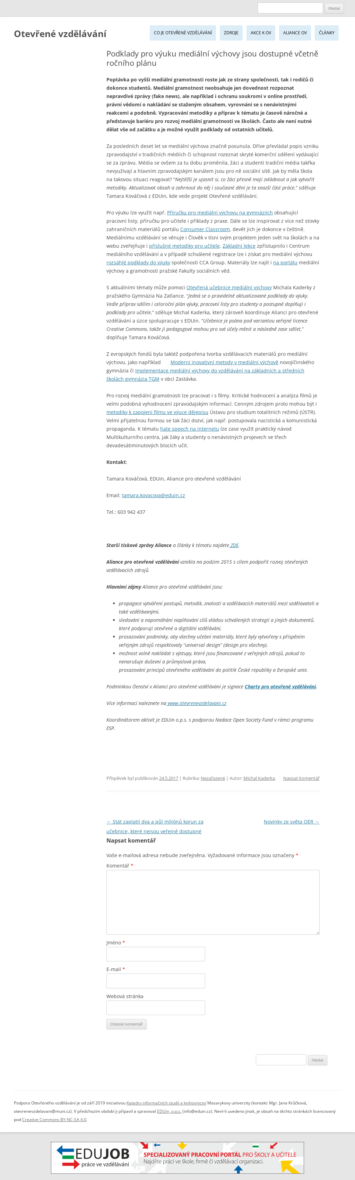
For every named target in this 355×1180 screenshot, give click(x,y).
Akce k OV (261, 33)
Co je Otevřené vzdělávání (183, 33)
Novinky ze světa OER (292, 821)
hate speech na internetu (189, 428)
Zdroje (231, 33)
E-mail (115, 969)
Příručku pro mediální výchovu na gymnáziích (220, 212)
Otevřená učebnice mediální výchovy (229, 287)
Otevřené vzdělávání (60, 33)
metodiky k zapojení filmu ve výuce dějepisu (157, 412)
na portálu (285, 262)
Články (327, 33)
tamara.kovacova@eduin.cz (153, 495)
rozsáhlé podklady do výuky (138, 262)
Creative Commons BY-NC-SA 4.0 (54, 1119)
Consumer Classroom (205, 229)
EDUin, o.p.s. (169, 1111)
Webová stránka (125, 996)
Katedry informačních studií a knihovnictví (166, 1103)
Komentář (119, 865)
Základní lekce (239, 246)
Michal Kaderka (259, 778)
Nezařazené (213, 778)
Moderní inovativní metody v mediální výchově (224, 362)
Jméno (115, 942)
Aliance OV (295, 33)
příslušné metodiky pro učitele (184, 246)
